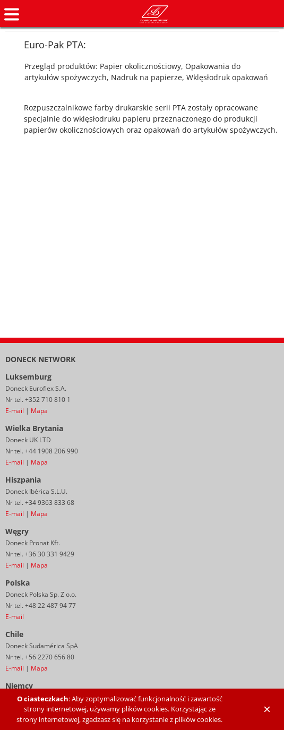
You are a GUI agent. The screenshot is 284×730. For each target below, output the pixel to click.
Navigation (11, 14)
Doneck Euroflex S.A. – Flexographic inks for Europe (154, 14)
